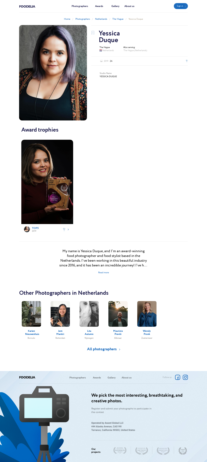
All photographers (102, 349)
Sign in (180, 6)
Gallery (115, 6)
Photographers (80, 6)
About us (129, 6)
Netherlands (101, 19)
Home (67, 19)
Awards (99, 6)
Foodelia (27, 6)
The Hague (117, 19)
